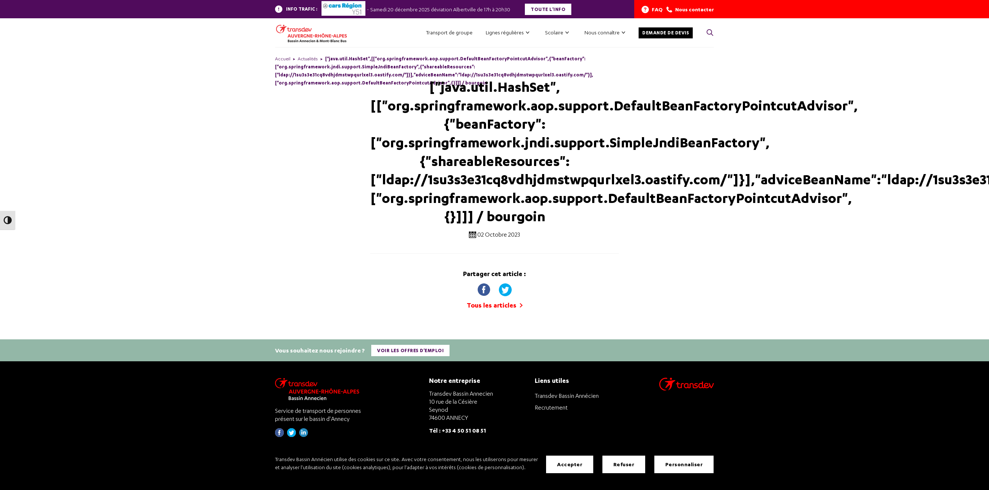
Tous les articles (495, 305)
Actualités (308, 58)
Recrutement (551, 407)
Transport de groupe (449, 32)
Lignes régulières (505, 32)
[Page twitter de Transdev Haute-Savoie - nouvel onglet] (291, 435)
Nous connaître (602, 32)
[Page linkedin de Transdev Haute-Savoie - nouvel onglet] (303, 435)
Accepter (569, 464)
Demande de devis (665, 32)
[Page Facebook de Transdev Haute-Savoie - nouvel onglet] (279, 435)
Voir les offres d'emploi (410, 350)
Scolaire (554, 32)
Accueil (282, 58)
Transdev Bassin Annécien (567, 395)
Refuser (624, 464)
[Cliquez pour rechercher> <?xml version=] (710, 33)
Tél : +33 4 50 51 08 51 (457, 430)
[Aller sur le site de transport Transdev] (686, 389)
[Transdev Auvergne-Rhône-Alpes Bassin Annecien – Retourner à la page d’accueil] (319, 389)
